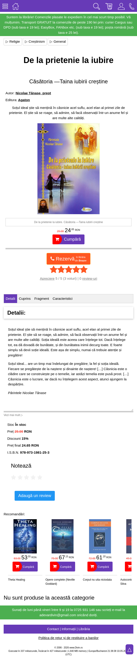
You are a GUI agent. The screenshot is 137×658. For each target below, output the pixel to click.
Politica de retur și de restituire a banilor (68, 638)
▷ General (58, 41)
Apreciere (47, 278)
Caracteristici (63, 298)
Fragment (41, 298)
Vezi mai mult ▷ (13, 415)
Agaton (24, 100)
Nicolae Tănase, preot (33, 93)
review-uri (89, 278)
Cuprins (25, 298)
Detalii (10, 298)
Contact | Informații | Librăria (68, 629)
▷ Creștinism (35, 41)
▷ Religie (13, 41)
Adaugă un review (34, 495)
